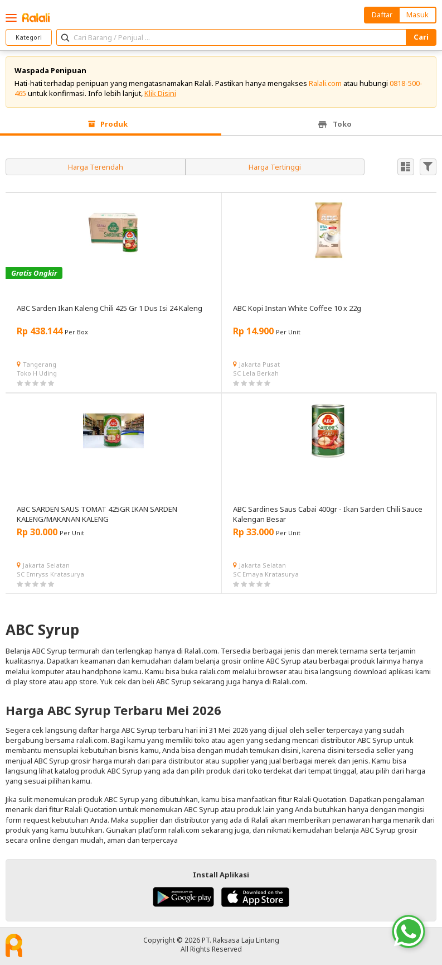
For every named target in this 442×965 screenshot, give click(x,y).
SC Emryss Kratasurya (50, 574)
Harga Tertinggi (275, 167)
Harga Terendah (95, 167)
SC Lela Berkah (256, 373)
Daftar (382, 14)
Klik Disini (160, 93)
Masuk (417, 14)
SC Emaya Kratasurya (266, 574)
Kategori (29, 37)
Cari (421, 37)
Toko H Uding (37, 373)
